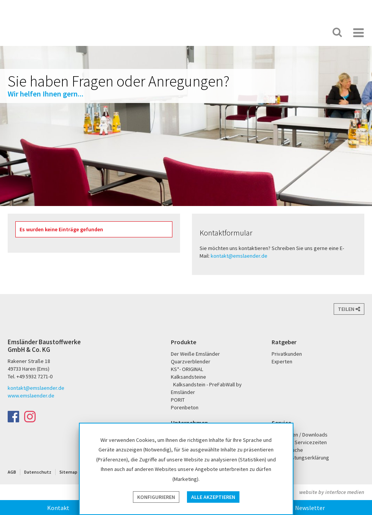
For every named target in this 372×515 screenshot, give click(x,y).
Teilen (349, 309)
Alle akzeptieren (213, 497)
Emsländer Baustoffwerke (36, 23)
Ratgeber (284, 342)
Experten (282, 361)
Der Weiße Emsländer (248, 32)
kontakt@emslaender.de (239, 255)
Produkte (183, 342)
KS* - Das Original (304, 32)
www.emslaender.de (31, 395)
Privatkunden (287, 353)
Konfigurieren (156, 497)
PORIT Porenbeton (279, 32)
